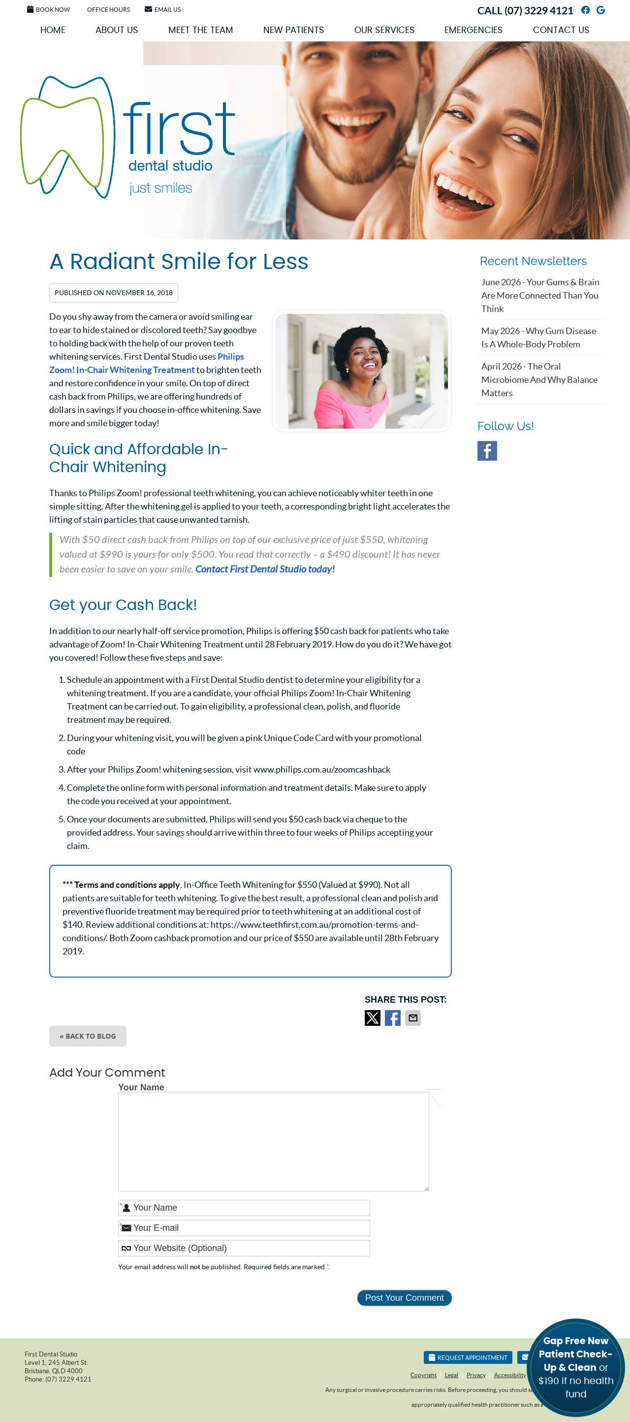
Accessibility (510, 1375)
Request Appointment (468, 1357)
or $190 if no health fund (576, 1368)
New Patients (293, 30)
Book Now (48, 9)
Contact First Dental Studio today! (265, 569)
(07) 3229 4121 (538, 10)
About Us (116, 30)
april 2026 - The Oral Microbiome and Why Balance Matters (539, 379)
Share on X (373, 1018)
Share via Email (414, 1018)
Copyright (423, 1375)
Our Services (384, 30)
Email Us (163, 9)
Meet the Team (200, 30)
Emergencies (473, 30)
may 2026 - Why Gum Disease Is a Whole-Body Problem (538, 337)
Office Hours (108, 9)
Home (52, 30)
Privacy (476, 1375)
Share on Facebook (394, 1018)
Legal (451, 1375)
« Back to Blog (88, 1036)
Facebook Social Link (487, 451)
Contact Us (561, 30)
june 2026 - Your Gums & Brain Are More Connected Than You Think (540, 295)
